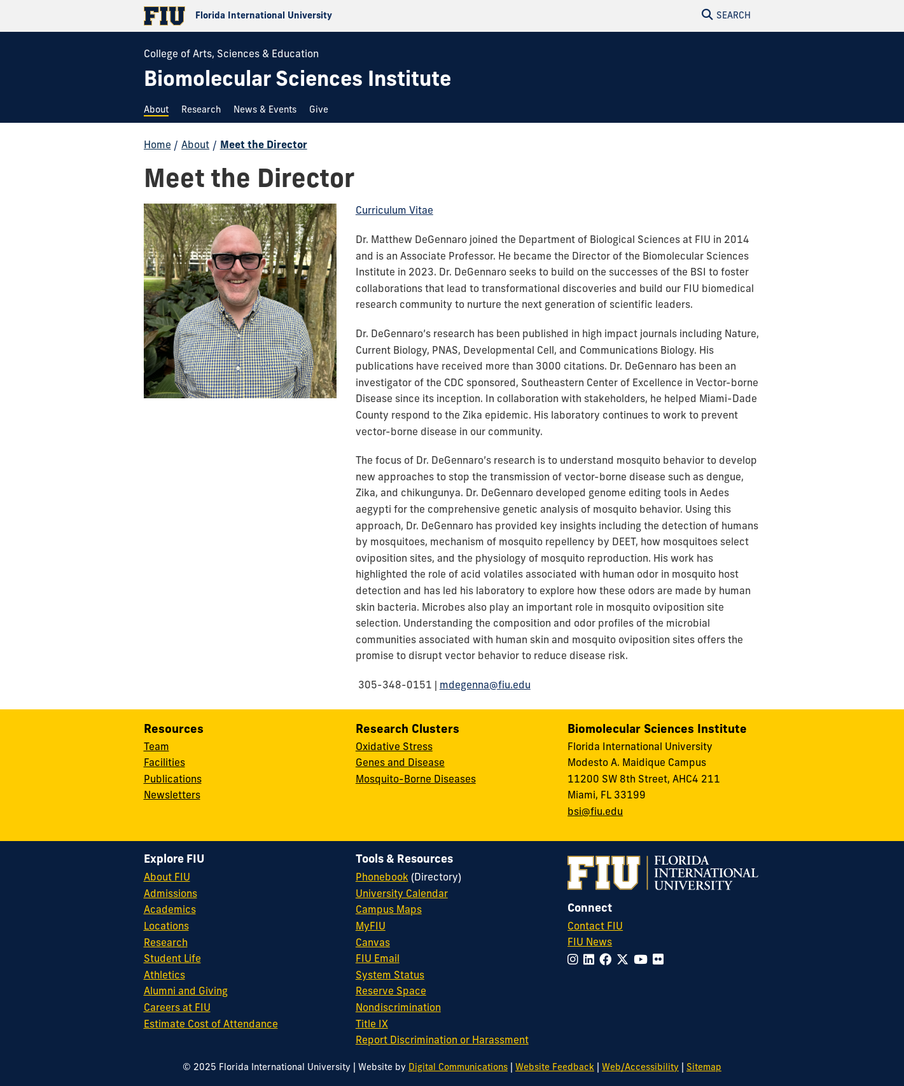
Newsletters (172, 796)
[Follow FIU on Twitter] (625, 961)
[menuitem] (159, 110)
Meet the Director (263, 146)
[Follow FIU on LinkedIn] (591, 961)
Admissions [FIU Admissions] (170, 894)
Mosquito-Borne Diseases (416, 780)
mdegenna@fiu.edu (485, 686)
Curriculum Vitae (394, 211)
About (195, 146)
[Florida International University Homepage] (298, 16)
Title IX (372, 1025)
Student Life (172, 959)
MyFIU (371, 927)
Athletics (164, 976)
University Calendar (402, 894)
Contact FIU (595, 927)
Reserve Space (391, 992)
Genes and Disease (400, 763)
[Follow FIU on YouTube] (643, 961)
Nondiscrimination (398, 1008)
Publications (173, 780)
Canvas (373, 943)
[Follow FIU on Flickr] (661, 961)
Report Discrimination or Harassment (442, 1041)
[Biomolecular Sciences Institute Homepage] (297, 81)
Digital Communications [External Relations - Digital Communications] (458, 1068)
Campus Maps (389, 910)
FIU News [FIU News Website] (589, 943)
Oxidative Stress (394, 747)
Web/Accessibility (640, 1068)
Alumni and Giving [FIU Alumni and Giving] (186, 992)
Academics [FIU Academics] (170, 910)
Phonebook (382, 878)
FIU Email (378, 959)
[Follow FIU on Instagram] (575, 961)
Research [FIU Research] (166, 943)
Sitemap (703, 1068)
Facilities (164, 763)
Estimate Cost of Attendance (211, 1025)
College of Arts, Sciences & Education (231, 55)
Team (156, 747)
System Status (390, 976)
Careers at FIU (177, 1008)
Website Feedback (554, 1068)
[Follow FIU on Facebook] (607, 961)
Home (157, 146)
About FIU (167, 878)
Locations (166, 927)
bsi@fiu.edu (595, 812)
